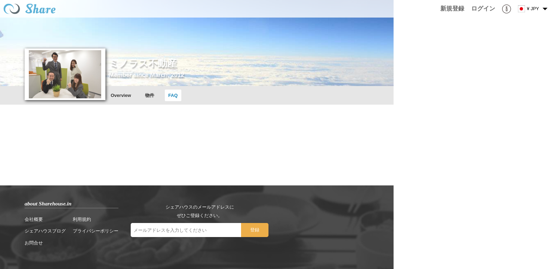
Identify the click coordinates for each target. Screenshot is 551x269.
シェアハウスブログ (45, 231)
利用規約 (82, 219)
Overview (121, 95)
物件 (149, 95)
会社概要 (34, 219)
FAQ (173, 95)
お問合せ (34, 242)
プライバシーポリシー (95, 231)
